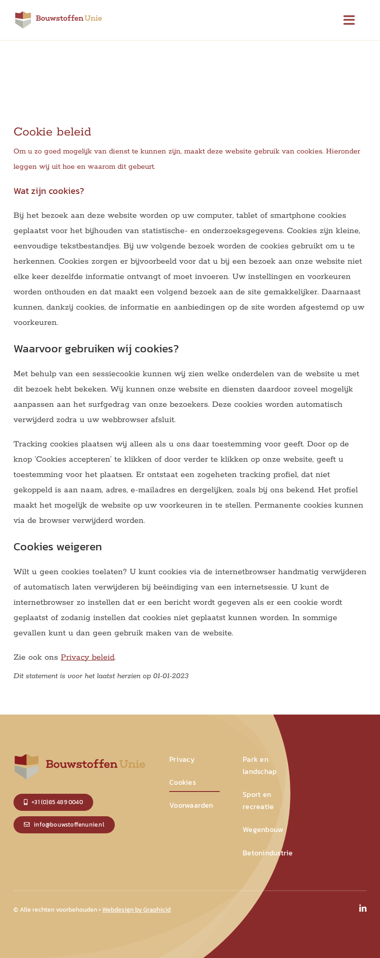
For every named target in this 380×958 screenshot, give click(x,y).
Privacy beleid (87, 657)
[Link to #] (349, 20)
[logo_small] (59, 13)
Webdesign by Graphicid (136, 909)
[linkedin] (362, 908)
